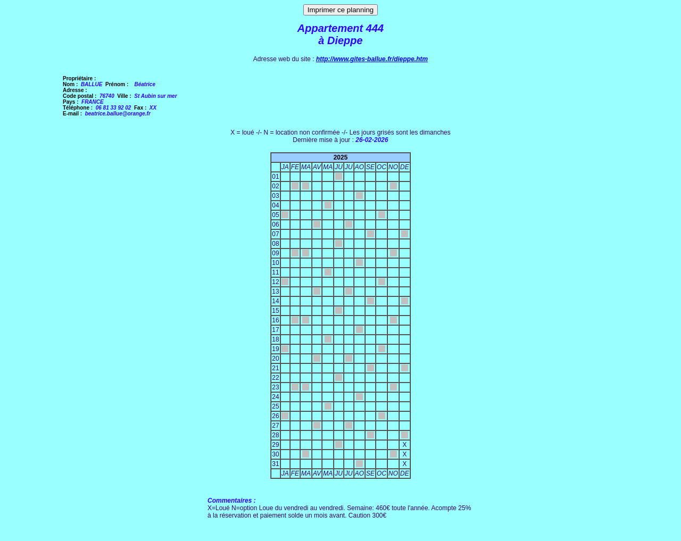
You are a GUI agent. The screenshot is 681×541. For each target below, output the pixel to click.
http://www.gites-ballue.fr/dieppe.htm (372, 59)
